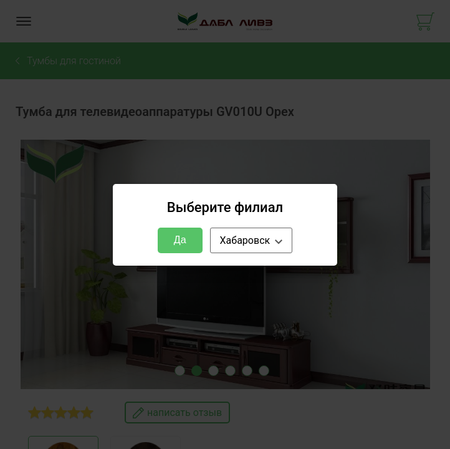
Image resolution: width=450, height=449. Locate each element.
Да (180, 239)
